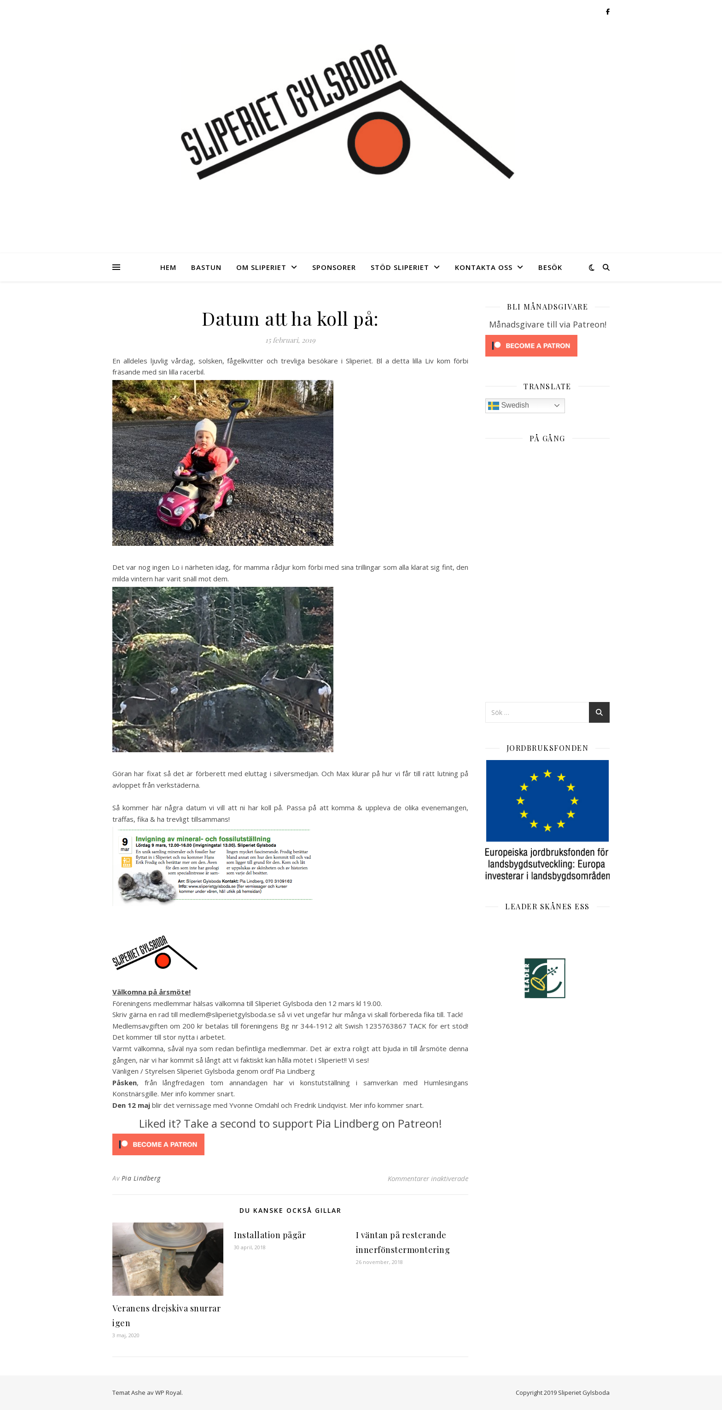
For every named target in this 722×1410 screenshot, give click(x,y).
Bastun (206, 267)
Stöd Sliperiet (400, 267)
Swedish (508, 405)
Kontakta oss (483, 267)
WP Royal (168, 1392)
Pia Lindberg (141, 1178)
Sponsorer (334, 267)
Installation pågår (270, 1234)
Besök (550, 267)
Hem (168, 267)
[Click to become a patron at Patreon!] (290, 1144)
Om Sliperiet (261, 267)
